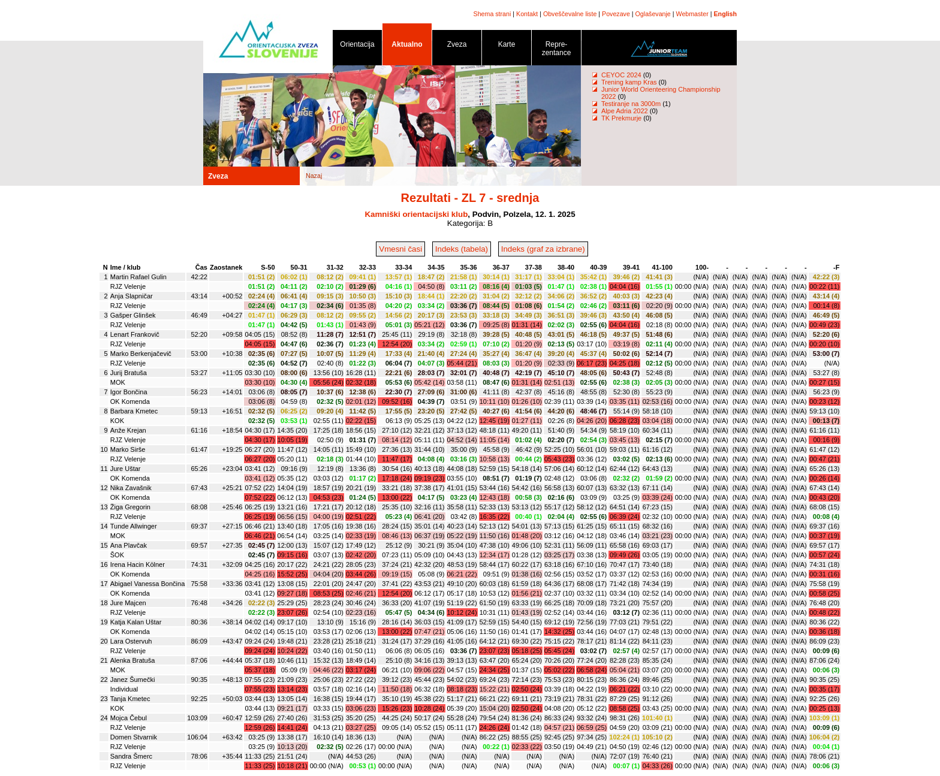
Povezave (616, 13)
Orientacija (357, 46)
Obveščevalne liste (569, 13)
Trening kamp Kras (629, 82)
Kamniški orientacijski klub (416, 214)
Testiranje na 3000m (631, 103)
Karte (506, 46)
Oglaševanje (653, 13)
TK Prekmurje (621, 118)
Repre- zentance (556, 50)
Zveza (456, 46)
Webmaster (692, 13)
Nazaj (314, 175)
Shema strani (492, 13)
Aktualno (407, 46)
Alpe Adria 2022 (624, 110)
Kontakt (527, 13)
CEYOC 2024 (621, 74)
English (725, 13)
